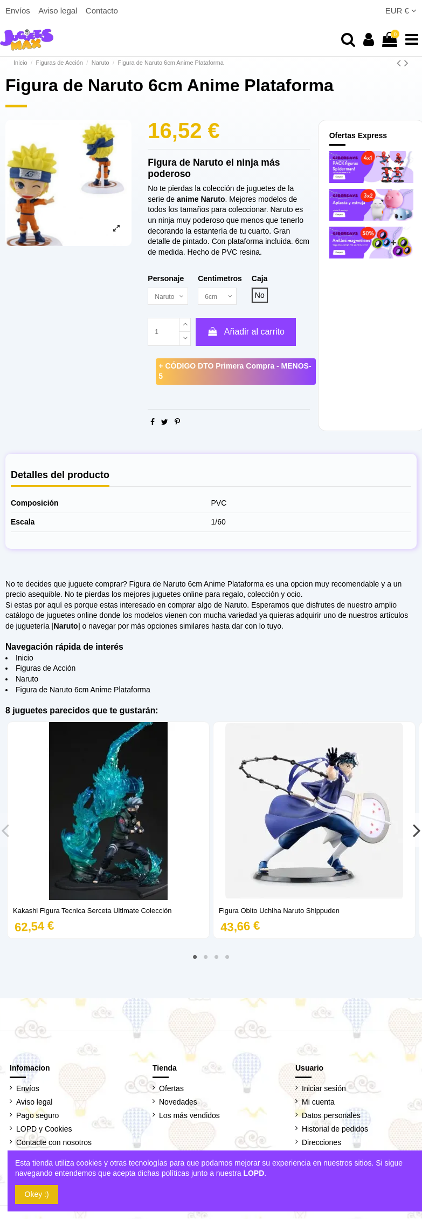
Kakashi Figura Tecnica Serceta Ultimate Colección (92, 911)
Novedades (178, 1103)
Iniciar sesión (324, 1089)
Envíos (18, 10)
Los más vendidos (189, 1116)
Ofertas (171, 1089)
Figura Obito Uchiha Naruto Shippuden (279, 911)
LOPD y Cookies (44, 1130)
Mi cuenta (318, 1103)
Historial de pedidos (335, 1130)
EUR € (401, 10)
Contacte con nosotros (54, 1143)
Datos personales (331, 1116)
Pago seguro (37, 1116)
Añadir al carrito (246, 332)
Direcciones (321, 1143)
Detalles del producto (60, 476)
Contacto (102, 10)
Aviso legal (58, 10)
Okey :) (37, 1194)
